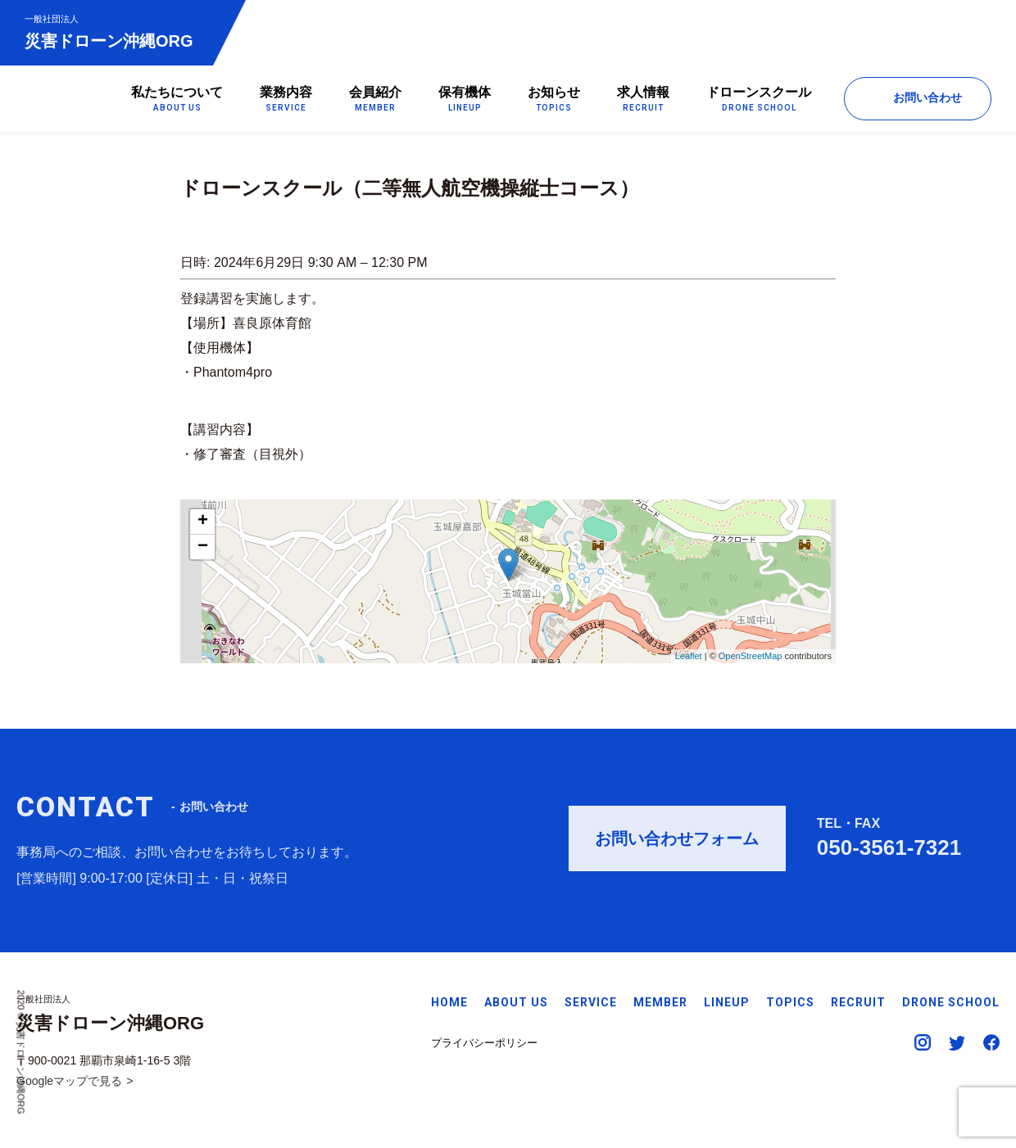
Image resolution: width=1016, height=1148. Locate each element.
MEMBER (660, 1002)
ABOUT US (516, 1002)
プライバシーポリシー (484, 1043)
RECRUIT (858, 1002)
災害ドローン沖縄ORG (109, 31)
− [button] (202, 547)
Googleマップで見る (69, 1080)
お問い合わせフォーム (677, 843)
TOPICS (790, 1002)
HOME (449, 1002)
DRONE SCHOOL (951, 1002)
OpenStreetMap (750, 657)
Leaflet (688, 657)
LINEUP (727, 1002)
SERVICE (591, 1002)
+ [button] (202, 521)
